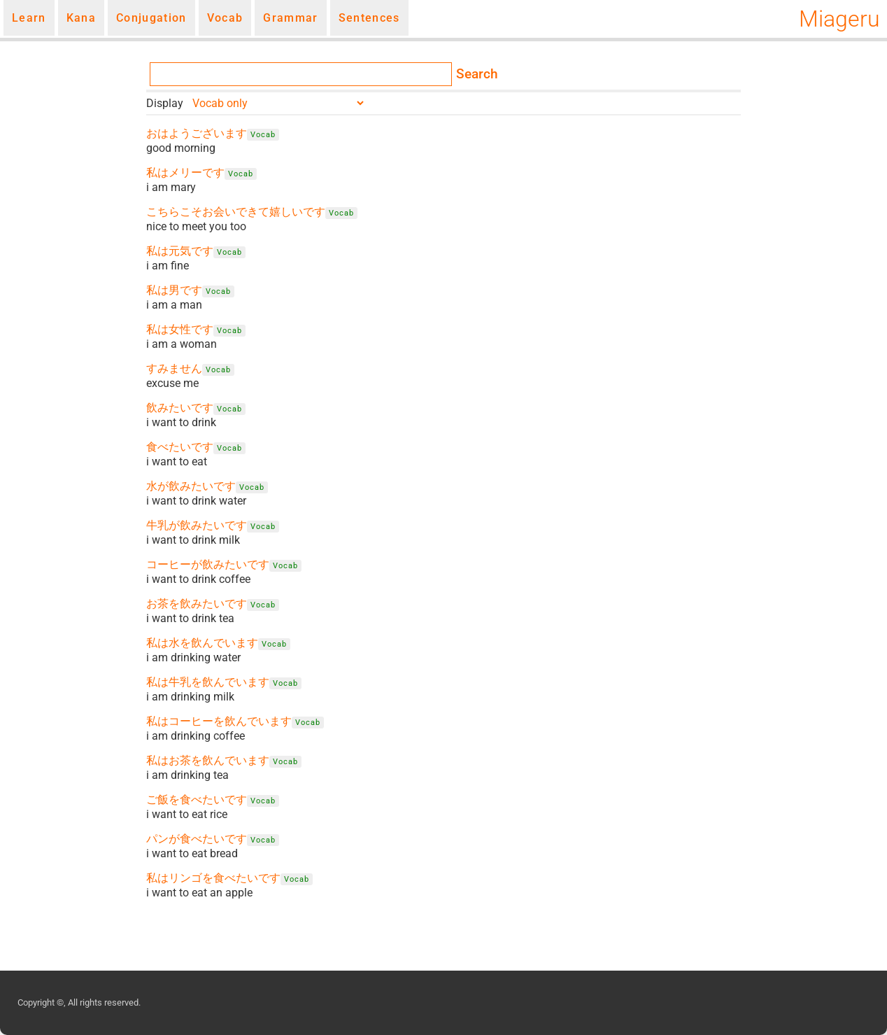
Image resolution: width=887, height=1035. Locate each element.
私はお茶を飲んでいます (207, 760)
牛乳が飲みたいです (196, 525)
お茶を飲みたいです (196, 603)
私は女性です (179, 329)
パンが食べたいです (196, 838)
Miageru (839, 19)
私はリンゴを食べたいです (213, 878)
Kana (81, 17)
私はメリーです (185, 172)
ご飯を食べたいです (196, 799)
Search (477, 74)
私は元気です (179, 251)
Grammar (290, 17)
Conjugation (151, 17)
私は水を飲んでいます (202, 642)
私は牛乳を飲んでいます (207, 682)
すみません (174, 368)
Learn (29, 17)
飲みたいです (179, 407)
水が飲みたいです (191, 486)
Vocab (225, 17)
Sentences (369, 17)
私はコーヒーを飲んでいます (219, 721)
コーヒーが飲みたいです (207, 564)
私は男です (174, 290)
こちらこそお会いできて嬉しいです (235, 211)
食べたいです (179, 446)
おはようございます (196, 133)
